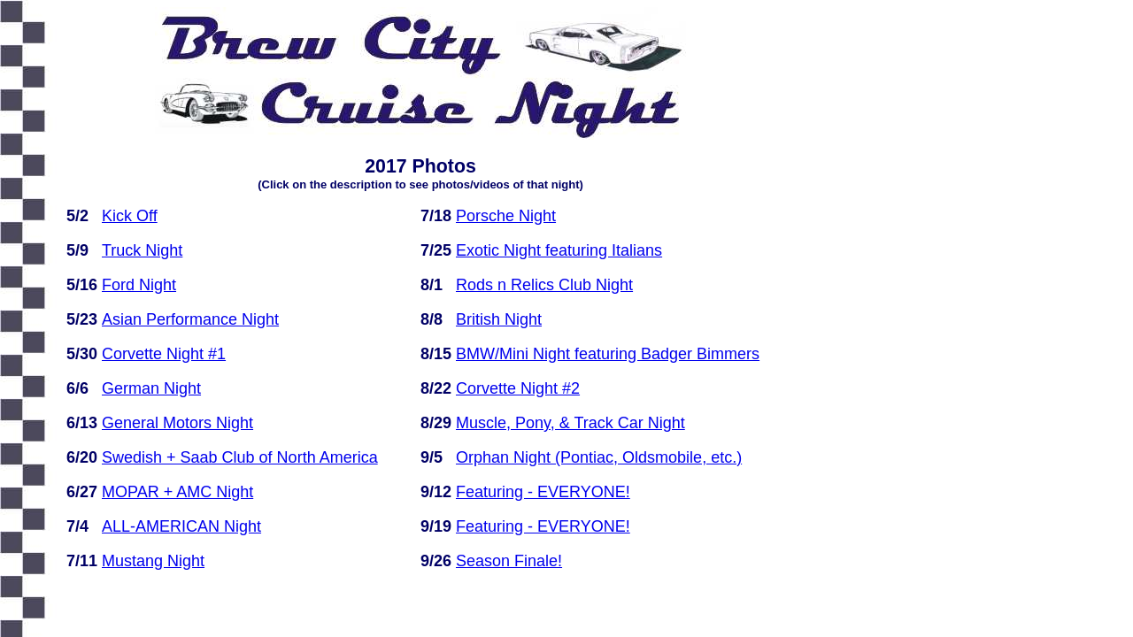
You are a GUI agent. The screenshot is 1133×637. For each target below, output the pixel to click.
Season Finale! (509, 561)
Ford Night (139, 285)
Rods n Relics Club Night (544, 285)
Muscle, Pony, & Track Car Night (570, 423)
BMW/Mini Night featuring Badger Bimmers (607, 354)
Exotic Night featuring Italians (559, 250)
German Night (151, 388)
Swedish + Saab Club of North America (240, 457)
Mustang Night (153, 561)
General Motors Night (177, 423)
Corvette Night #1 (164, 354)
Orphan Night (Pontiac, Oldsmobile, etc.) (599, 457)
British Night (499, 319)
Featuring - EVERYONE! (543, 492)
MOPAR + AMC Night (177, 492)
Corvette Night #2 (518, 388)
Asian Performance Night (190, 319)
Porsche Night (506, 216)
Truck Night (142, 250)
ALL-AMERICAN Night (181, 526)
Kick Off (130, 216)
